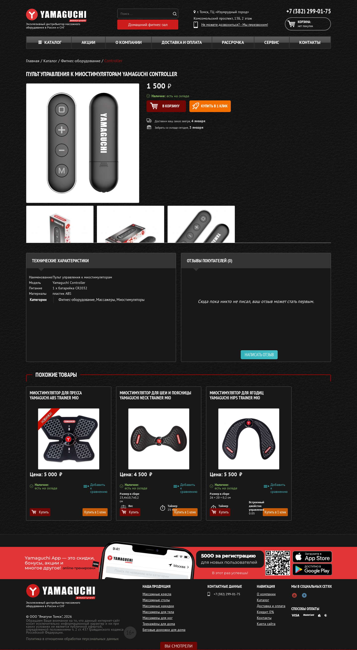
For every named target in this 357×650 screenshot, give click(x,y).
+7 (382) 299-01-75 (308, 11)
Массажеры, (106, 300)
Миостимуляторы (131, 300)
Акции (88, 43)
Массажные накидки (158, 607)
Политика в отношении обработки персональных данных (72, 640)
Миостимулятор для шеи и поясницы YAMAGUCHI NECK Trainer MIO (132, 399)
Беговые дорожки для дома (164, 631)
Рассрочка (233, 43)
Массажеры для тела (158, 613)
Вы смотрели (179, 646)
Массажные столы (156, 601)
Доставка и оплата (182, 43)
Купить (40, 513)
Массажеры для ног (158, 619)
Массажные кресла (157, 595)
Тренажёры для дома (159, 625)
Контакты (310, 43)
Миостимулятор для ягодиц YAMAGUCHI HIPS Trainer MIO (211, 397)
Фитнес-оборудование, (77, 300)
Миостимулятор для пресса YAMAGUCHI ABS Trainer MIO (56, 397)
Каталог (49, 43)
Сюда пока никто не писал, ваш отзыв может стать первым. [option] (256, 302)
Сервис (271, 43)
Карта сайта (267, 625)
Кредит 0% (266, 613)
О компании (129, 43)
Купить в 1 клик (222, 107)
